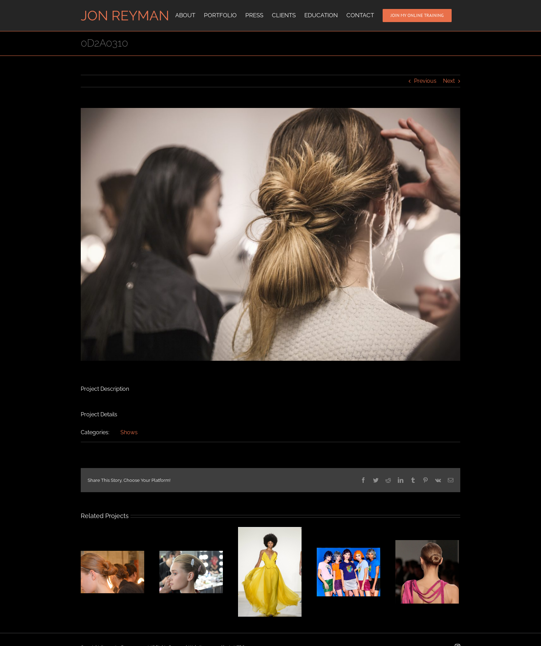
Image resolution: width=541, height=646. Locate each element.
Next (449, 81)
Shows (129, 432)
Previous (425, 81)
